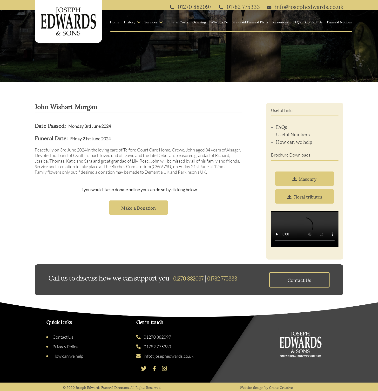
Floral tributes (304, 196)
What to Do (219, 22)
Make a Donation (138, 207)
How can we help (294, 141)
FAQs (297, 22)
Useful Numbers (293, 134)
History (129, 22)
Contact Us (314, 22)
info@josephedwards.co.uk (165, 356)
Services (150, 22)
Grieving (199, 22)
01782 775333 (153, 346)
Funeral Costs (177, 22)
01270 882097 (153, 337)
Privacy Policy (65, 346)
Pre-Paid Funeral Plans (250, 22)
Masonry (304, 178)
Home (115, 22)
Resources (280, 22)
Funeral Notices (339, 22)
